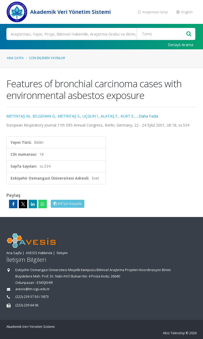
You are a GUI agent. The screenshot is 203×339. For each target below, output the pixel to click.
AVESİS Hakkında (39, 253)
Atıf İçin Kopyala (67, 203)
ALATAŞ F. (109, 116)
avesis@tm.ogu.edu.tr (32, 289)
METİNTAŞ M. (18, 116)
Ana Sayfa (15, 58)
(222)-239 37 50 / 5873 (32, 296)
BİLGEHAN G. (44, 116)
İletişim (62, 253)
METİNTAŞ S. (69, 116)
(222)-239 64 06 (26, 305)
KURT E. (127, 116)
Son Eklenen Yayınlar (47, 58)
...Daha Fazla (147, 116)
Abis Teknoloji (174, 333)
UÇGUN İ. (90, 116)
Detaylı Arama (180, 44)
